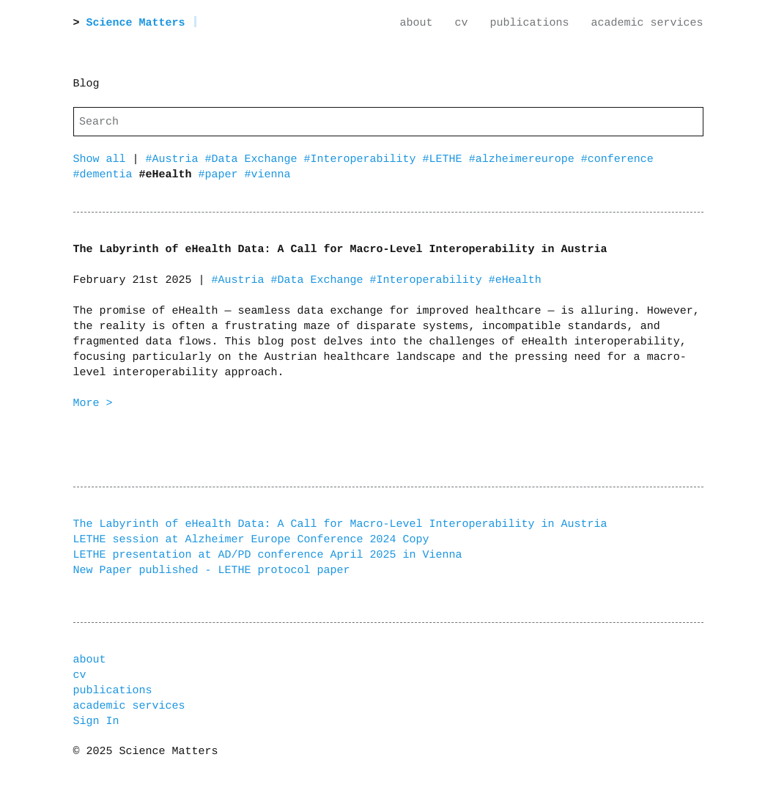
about (415, 23)
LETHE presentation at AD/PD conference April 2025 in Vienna (267, 555)
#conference (617, 159)
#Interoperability (363, 159)
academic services (647, 23)
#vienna (268, 175)
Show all (99, 159)
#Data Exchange (254, 159)
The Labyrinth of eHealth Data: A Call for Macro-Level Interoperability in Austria (340, 524)
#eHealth (515, 280)
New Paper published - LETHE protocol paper (211, 570)
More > (93, 403)
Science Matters (135, 23)
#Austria (175, 159)
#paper (222, 175)
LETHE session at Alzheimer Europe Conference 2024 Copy (251, 540)
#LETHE (446, 159)
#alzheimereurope (525, 159)
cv (461, 23)
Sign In (96, 721)
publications (529, 23)
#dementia (106, 175)
